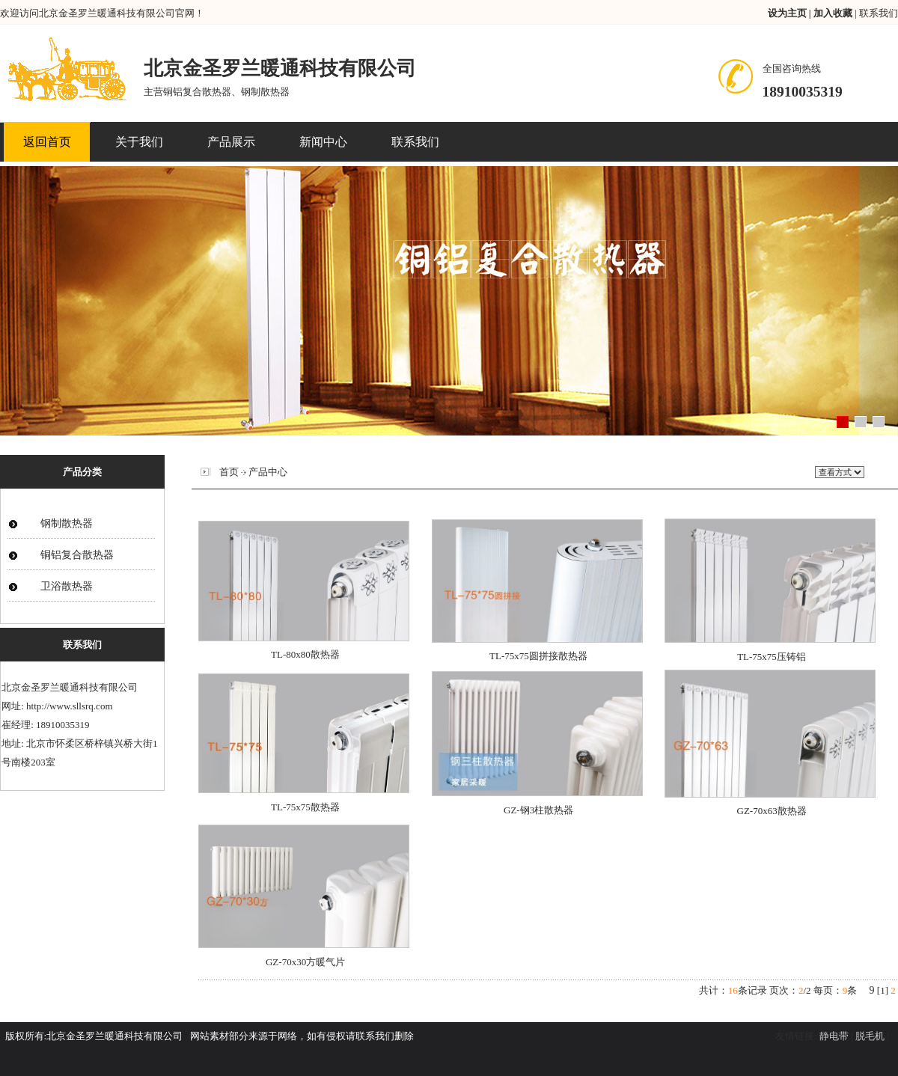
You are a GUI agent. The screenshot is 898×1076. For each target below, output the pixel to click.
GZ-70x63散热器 (772, 810)
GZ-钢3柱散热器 (538, 810)
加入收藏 (834, 13)
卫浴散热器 (66, 586)
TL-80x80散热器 (305, 654)
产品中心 (267, 471)
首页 (229, 471)
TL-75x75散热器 (305, 807)
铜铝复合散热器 (77, 554)
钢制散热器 (66, 523)
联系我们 (878, 13)
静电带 (834, 1036)
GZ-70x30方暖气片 (305, 962)
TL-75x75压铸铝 (771, 656)
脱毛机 (870, 1036)
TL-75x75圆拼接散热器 (538, 655)
